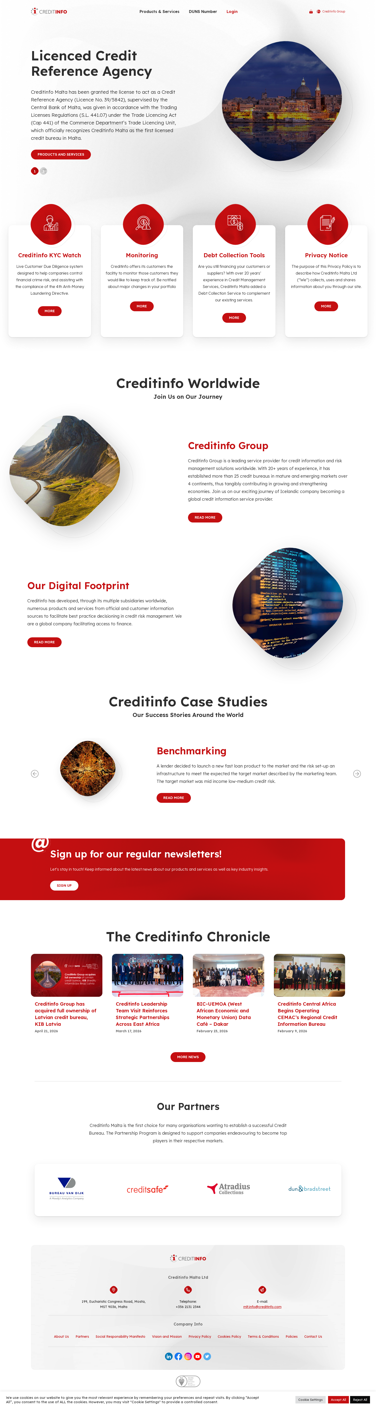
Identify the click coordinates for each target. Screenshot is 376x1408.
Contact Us (313, 1336)
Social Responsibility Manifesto (120, 1336)
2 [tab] (43, 171)
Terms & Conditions (263, 1336)
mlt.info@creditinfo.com (262, 1307)
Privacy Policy (199, 1336)
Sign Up (64, 885)
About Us (61, 1336)
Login (232, 11)
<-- (35, 774)
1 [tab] (35, 171)
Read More (205, 517)
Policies (292, 1336)
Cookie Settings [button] (310, 1400)
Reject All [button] (360, 1400)
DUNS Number (203, 11)
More (50, 311)
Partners (82, 1336)
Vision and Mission (167, 1336)
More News (188, 1057)
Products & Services (159, 11)
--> (357, 774)
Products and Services (61, 154)
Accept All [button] (338, 1400)
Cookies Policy (229, 1336)
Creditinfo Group (331, 11)
